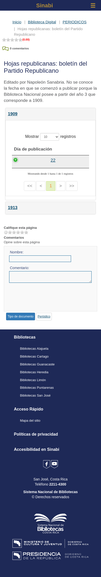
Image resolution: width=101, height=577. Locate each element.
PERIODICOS (75, 22)
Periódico (44, 322)
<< (29, 192)
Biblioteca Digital (42, 22)
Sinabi (44, 5)
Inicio (16, 22)
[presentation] (47, 301)
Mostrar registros (50, 137)
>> (71, 192)
